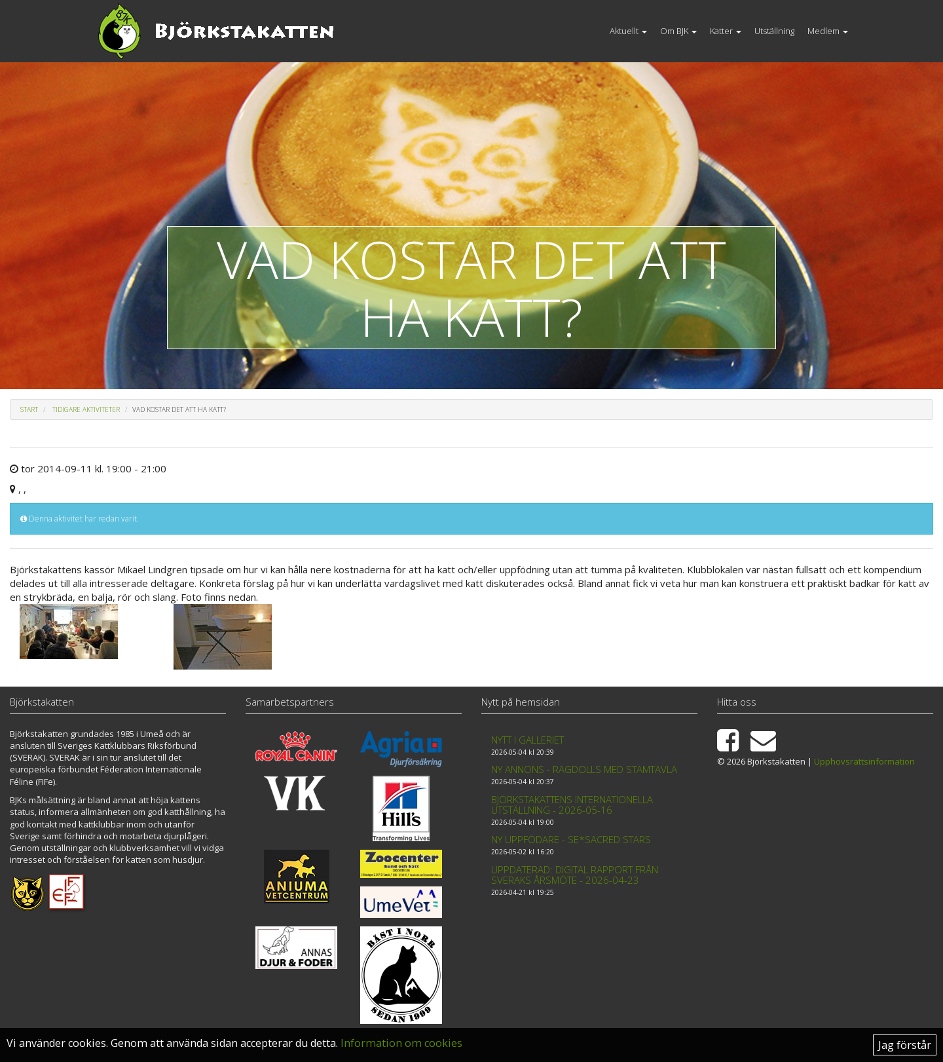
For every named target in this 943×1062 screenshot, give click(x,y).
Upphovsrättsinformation (864, 761)
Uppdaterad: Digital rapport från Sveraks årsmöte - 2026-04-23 (574, 875)
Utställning (774, 31)
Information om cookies (401, 1043)
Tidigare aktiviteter (86, 409)
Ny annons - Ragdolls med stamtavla (584, 769)
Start (29, 409)
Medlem (827, 31)
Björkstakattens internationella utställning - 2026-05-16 (572, 805)
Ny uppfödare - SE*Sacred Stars (571, 839)
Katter (725, 31)
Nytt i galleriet (527, 739)
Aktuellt (628, 31)
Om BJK (678, 31)
